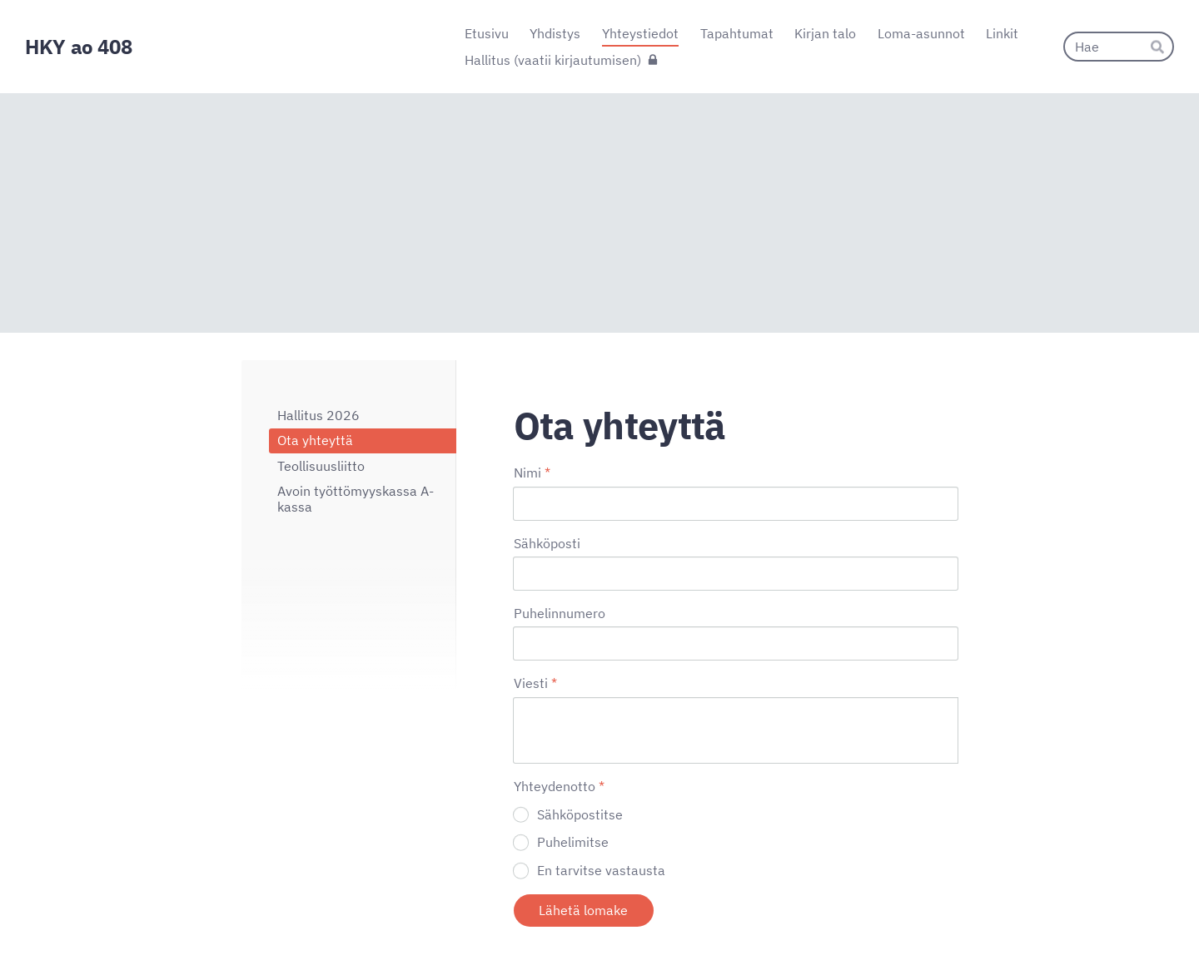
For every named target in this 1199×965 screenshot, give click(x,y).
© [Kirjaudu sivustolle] (248, 917)
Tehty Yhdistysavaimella (902, 917)
